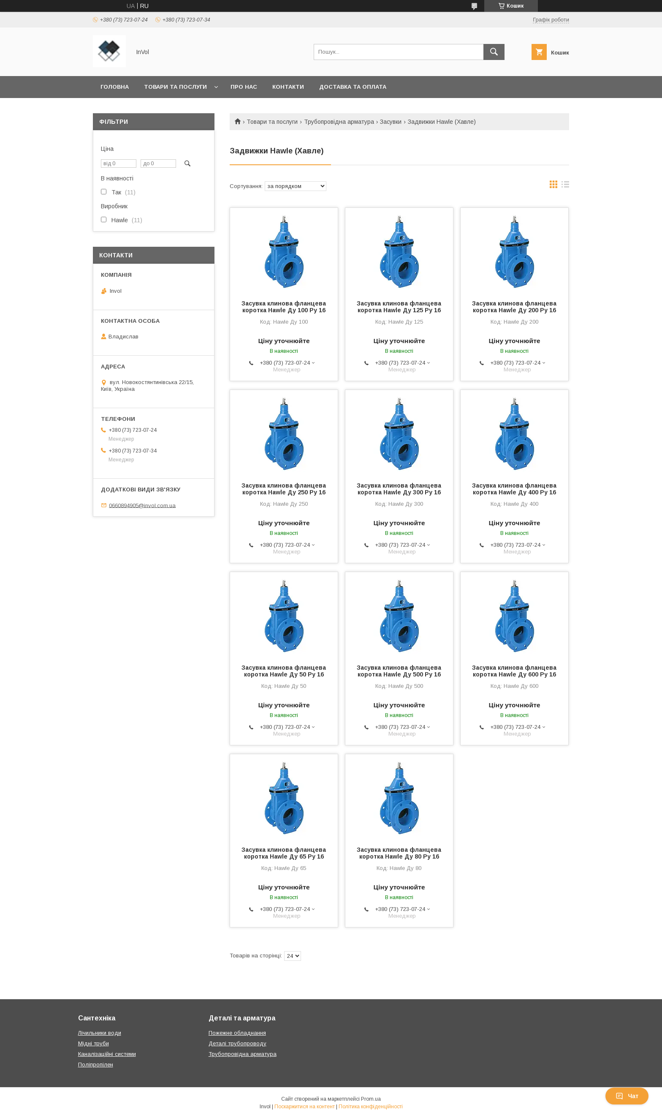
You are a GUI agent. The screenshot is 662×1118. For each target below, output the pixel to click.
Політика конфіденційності (371, 1107)
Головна (114, 87)
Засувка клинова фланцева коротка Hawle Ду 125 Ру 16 (399, 307)
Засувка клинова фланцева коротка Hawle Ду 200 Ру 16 (514, 307)
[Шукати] (494, 52)
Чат (627, 1096)
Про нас (244, 87)
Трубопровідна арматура (339, 121)
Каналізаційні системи (107, 1054)
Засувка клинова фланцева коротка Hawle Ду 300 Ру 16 (399, 489)
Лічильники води (99, 1033)
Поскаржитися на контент (304, 1107)
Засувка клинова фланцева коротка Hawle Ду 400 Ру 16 (514, 489)
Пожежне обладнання (237, 1033)
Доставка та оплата (352, 87)
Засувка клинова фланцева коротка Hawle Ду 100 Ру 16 (283, 307)
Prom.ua (371, 1099)
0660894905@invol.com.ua (142, 505)
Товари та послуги (175, 87)
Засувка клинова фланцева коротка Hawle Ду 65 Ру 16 (283, 853)
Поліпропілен (95, 1064)
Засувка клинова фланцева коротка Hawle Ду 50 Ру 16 (283, 671)
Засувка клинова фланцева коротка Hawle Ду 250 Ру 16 (283, 489)
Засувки (391, 121)
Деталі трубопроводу (237, 1043)
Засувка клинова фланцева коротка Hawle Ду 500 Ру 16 (399, 671)
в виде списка (565, 186)
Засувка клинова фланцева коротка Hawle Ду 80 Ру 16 (399, 853)
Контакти (288, 87)
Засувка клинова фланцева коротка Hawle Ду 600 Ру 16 (514, 671)
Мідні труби (93, 1043)
